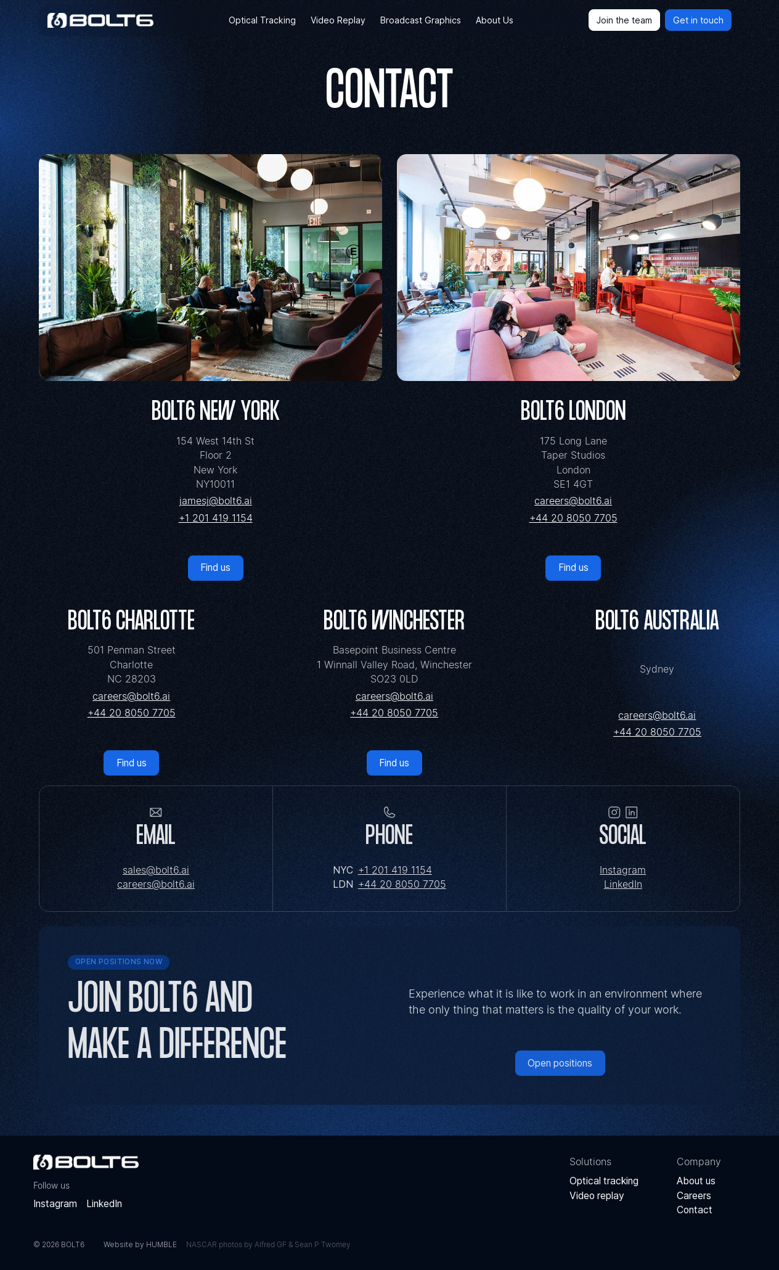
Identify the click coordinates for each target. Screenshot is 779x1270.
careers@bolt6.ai (573, 501)
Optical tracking (603, 1181)
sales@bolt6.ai (156, 870)
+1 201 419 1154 (216, 518)
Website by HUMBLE (140, 1244)
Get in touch (698, 20)
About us (696, 1181)
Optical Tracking (262, 20)
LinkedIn (623, 884)
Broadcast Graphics (420, 20)
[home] (100, 20)
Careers (694, 1196)
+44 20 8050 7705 (573, 518)
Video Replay (338, 20)
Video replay (596, 1196)
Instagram (623, 870)
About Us (494, 20)
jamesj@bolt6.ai (215, 501)
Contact (694, 1210)
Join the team (624, 20)
